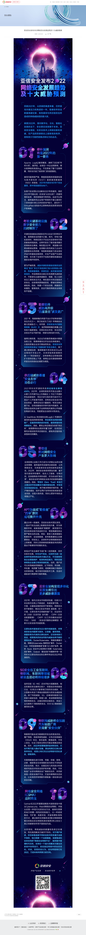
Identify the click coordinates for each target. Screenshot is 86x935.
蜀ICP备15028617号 (42, 929)
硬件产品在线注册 (41, 927)
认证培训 (31, 923)
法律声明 (30, 927)
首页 (5, 6)
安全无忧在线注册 (67, 927)
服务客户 (16, 927)
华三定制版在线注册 (54, 927)
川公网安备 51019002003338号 (50, 929)
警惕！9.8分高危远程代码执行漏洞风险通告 (14, 915)
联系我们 (42, 923)
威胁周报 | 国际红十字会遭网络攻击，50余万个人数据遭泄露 (17, 914)
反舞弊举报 (53, 923)
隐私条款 (23, 927)
